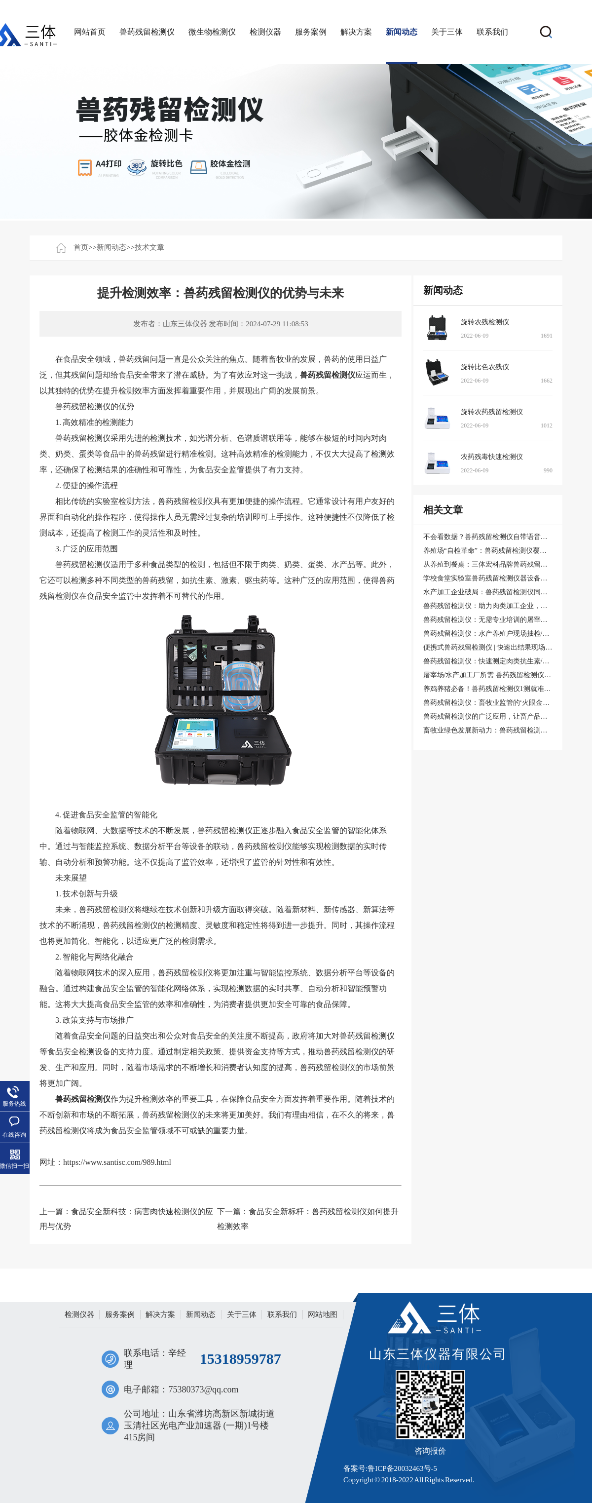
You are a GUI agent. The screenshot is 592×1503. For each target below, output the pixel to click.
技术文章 (149, 247)
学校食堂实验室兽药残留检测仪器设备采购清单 (495, 578)
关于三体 (447, 32)
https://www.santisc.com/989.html (117, 1162)
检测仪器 (265, 32)
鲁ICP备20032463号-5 (402, 1468)
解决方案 (356, 32)
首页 (81, 247)
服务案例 (311, 32)
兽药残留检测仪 (147, 32)
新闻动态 (401, 32)
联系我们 (492, 32)
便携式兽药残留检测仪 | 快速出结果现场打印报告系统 (505, 647)
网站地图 (322, 1314)
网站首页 (90, 32)
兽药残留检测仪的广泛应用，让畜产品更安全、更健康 (506, 716)
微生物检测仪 (212, 32)
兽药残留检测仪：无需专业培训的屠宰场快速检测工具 (506, 619)
